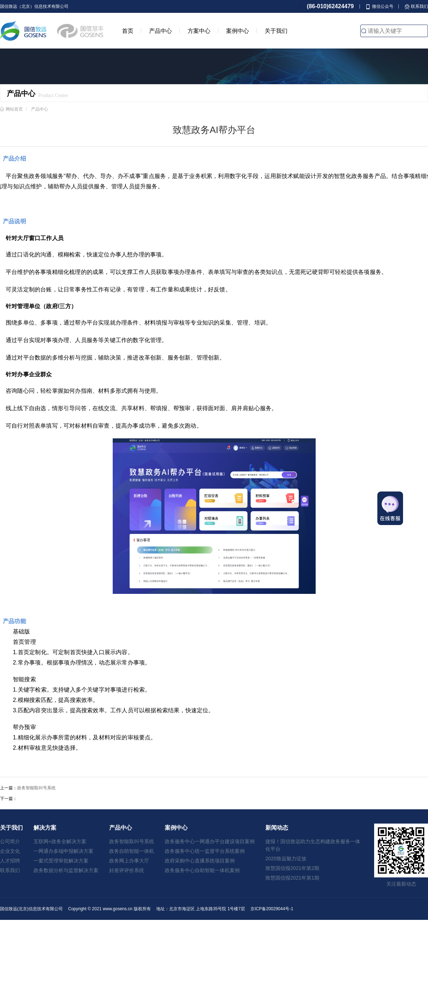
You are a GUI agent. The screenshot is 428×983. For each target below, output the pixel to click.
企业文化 (10, 851)
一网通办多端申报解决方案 (63, 851)
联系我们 (10, 870)
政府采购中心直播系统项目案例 (200, 861)
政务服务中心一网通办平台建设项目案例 (210, 841)
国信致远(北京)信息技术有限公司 (31, 908)
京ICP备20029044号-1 (271, 908)
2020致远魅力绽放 (285, 858)
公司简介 (10, 841)
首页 (127, 31)
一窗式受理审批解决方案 (61, 861)
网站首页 (14, 109)
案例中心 (237, 31)
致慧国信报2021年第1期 (292, 878)
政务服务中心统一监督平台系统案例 (205, 851)
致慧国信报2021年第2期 (292, 868)
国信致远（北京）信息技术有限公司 (34, 6)
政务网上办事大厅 (129, 861)
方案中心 (199, 31)
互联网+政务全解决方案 (60, 841)
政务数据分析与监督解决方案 (66, 870)
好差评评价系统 (126, 870)
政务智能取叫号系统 (36, 787)
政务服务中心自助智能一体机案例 (202, 870)
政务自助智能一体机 (131, 851)
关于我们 (276, 31)
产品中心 (160, 31)
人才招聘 (10, 861)
